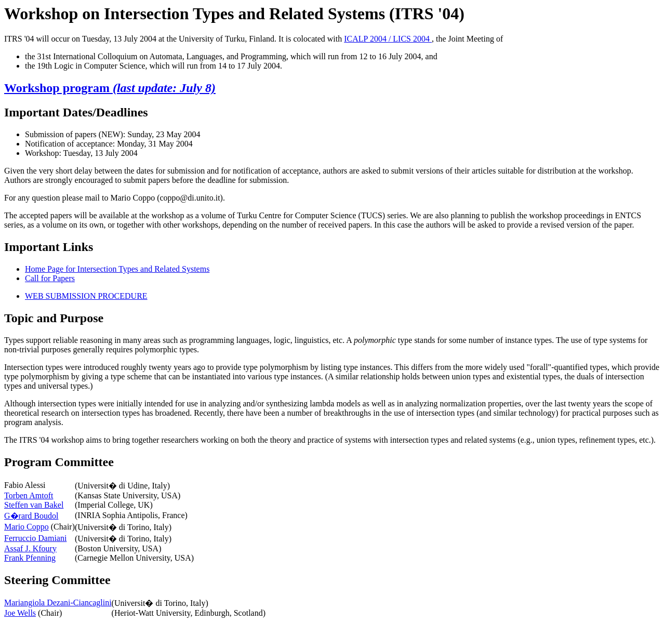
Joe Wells (20, 612)
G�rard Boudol (31, 515)
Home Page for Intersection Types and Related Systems (117, 268)
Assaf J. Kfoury (30, 548)
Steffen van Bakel (33, 504)
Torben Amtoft (28, 495)
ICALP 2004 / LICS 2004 (388, 38)
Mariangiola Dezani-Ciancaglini (58, 602)
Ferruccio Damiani (35, 538)
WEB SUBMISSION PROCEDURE (86, 296)
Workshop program (110, 88)
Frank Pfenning (30, 557)
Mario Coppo (26, 526)
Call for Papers (50, 278)
